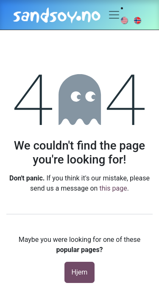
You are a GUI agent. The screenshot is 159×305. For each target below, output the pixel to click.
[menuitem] (125, 20)
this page (113, 188)
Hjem (80, 272)
